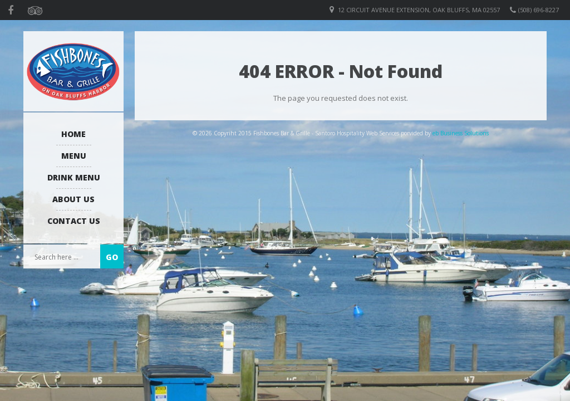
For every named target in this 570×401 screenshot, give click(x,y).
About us (73, 199)
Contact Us (73, 221)
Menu (73, 155)
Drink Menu (73, 177)
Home (73, 134)
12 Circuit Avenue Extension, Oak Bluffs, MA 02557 (419, 10)
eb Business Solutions (461, 133)
